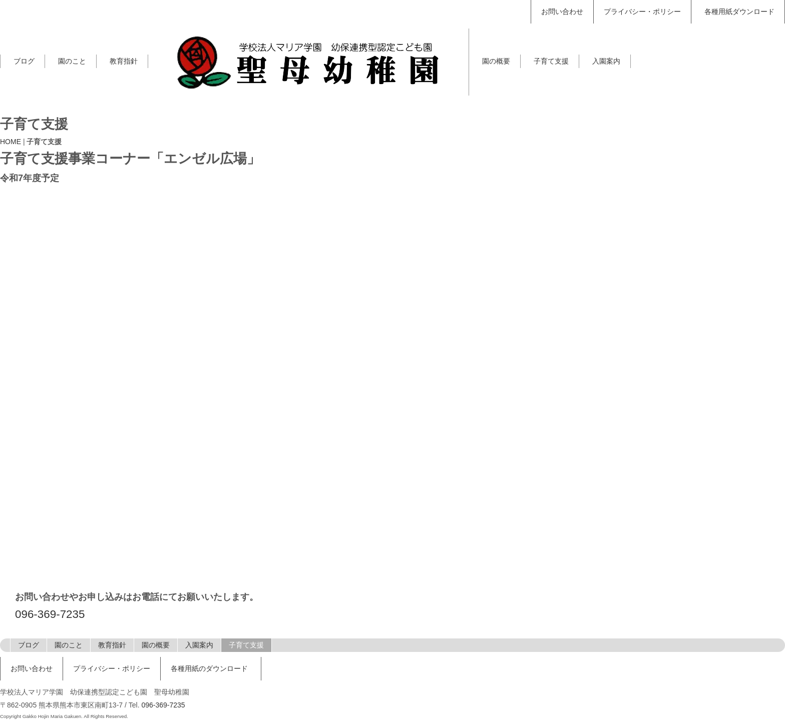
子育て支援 (551, 61)
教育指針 (124, 61)
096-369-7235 (50, 614)
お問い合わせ (562, 12)
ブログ (24, 61)
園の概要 (496, 61)
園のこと (72, 61)
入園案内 (606, 61)
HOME (10, 142)
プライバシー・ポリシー (642, 12)
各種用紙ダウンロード (739, 12)
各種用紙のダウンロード (209, 668)
